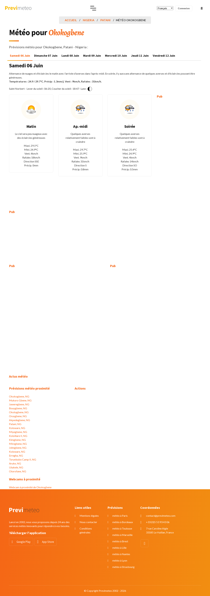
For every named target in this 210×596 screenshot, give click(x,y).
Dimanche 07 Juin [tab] (45, 55)
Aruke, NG (15, 463)
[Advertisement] (179, 151)
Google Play (24, 542)
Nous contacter (88, 522)
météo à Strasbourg (123, 566)
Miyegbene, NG (18, 431)
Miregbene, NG (18, 443)
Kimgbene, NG (17, 439)
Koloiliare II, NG (18, 435)
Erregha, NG (16, 455)
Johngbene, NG (17, 447)
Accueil (71, 20)
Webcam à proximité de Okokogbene (30, 487)
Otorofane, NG (17, 471)
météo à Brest (120, 541)
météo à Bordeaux (122, 522)
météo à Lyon (119, 560)
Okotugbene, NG (19, 412)
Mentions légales (89, 515)
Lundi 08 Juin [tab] (70, 55)
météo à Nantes (121, 554)
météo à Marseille (122, 534)
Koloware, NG (17, 427)
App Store (48, 542)
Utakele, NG (16, 467)
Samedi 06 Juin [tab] (20, 55)
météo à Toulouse (122, 528)
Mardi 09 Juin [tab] (92, 55)
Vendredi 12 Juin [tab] (164, 55)
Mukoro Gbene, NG (20, 400)
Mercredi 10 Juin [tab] (116, 55)
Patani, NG (15, 424)
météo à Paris (120, 515)
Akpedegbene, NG (19, 420)
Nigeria (88, 20)
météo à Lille (119, 547)
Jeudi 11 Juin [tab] (140, 55)
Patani (105, 20)
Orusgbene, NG (18, 416)
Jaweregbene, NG (19, 404)
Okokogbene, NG (19, 396)
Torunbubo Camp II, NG (22, 459)
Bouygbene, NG (18, 408)
